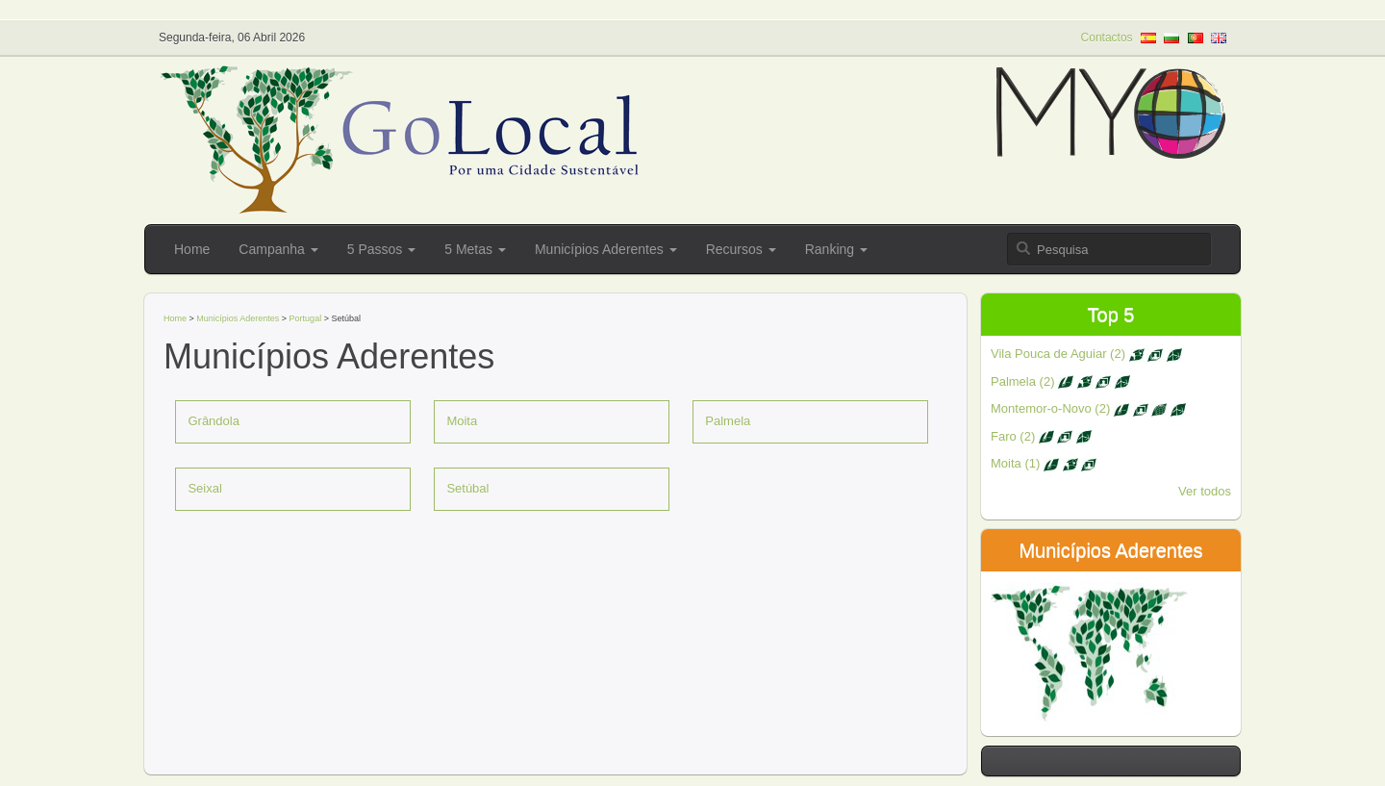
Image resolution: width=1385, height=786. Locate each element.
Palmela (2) (1060, 381)
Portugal (307, 318)
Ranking (836, 249)
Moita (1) (1043, 463)
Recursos (741, 249)
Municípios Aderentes (606, 249)
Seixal (204, 488)
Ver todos (1204, 491)
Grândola (213, 421)
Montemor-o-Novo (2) (1088, 408)
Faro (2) (1041, 436)
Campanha (278, 249)
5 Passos (381, 249)
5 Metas (475, 249)
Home (192, 249)
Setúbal (467, 488)
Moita (461, 421)
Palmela (727, 421)
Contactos (1107, 37)
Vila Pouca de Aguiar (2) (1086, 353)
